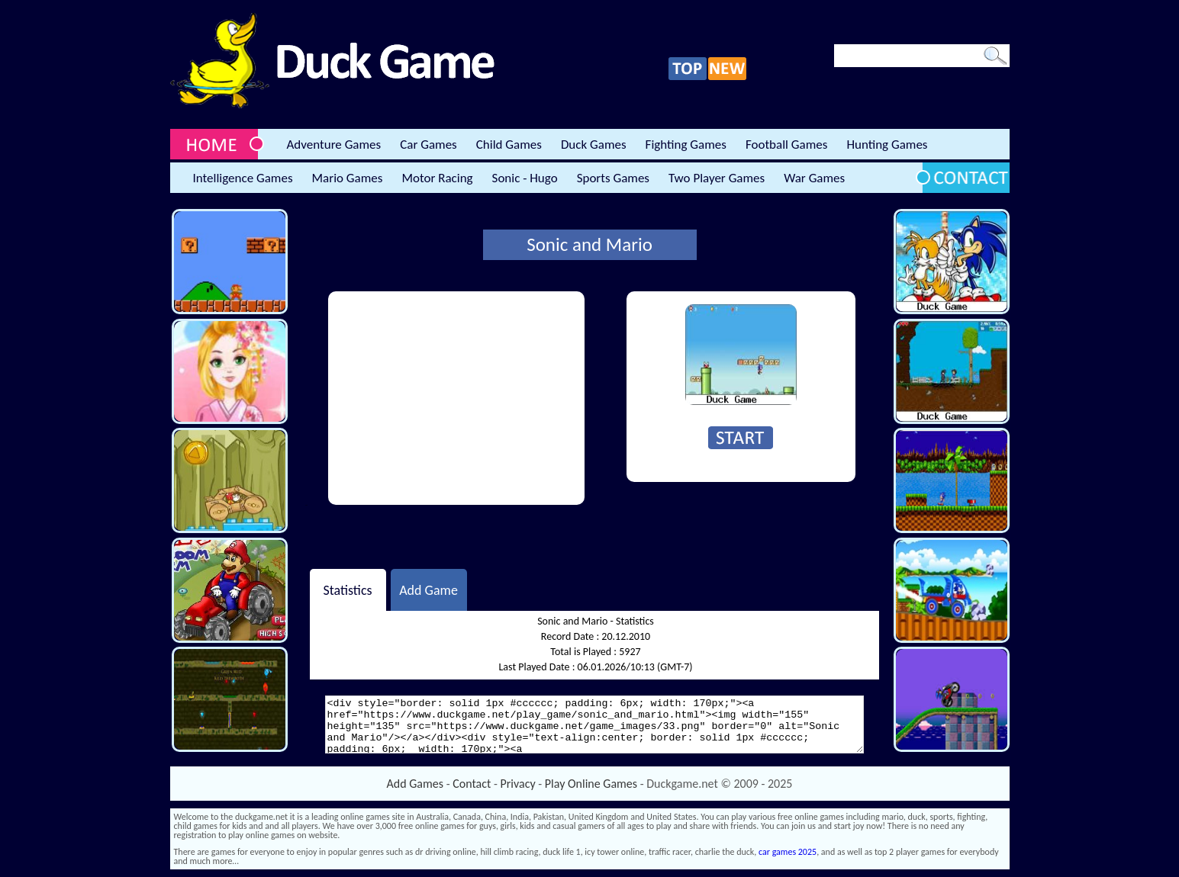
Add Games (415, 783)
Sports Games (613, 178)
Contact (472, 783)
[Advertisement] (456, 398)
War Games (814, 178)
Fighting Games (686, 145)
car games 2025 (788, 851)
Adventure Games (334, 145)
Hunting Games (886, 145)
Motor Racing (436, 178)
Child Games (509, 145)
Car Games (428, 145)
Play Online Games (591, 783)
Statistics (347, 589)
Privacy (518, 783)
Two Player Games (716, 178)
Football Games (786, 145)
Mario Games (347, 178)
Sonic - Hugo (525, 178)
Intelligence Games (243, 178)
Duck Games (594, 145)
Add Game (428, 589)
